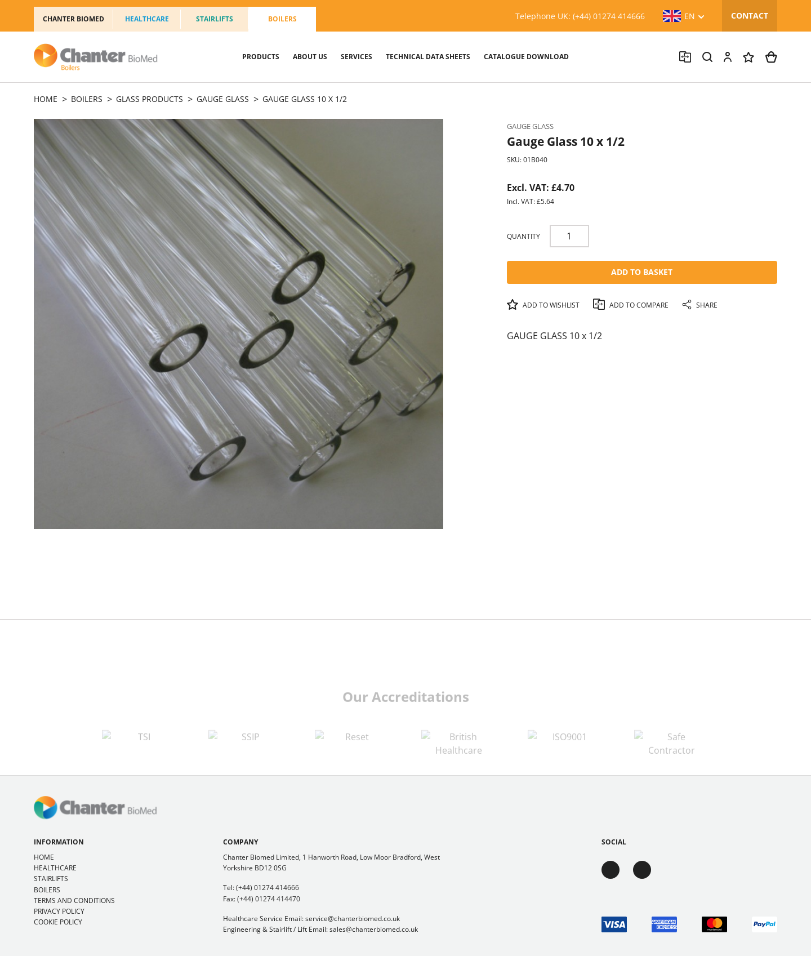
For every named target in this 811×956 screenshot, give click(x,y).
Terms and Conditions (74, 900)
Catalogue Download (526, 56)
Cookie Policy (58, 922)
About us (310, 56)
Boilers (282, 19)
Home (44, 857)
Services (356, 56)
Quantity (523, 236)
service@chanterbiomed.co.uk (352, 918)
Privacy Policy (59, 911)
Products (260, 56)
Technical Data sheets (428, 56)
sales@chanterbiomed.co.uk (373, 929)
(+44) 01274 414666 (267, 887)
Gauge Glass (530, 126)
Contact (749, 15)
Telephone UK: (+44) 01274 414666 (580, 16)
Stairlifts (214, 19)
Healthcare (147, 19)
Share (700, 305)
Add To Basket (641, 271)
